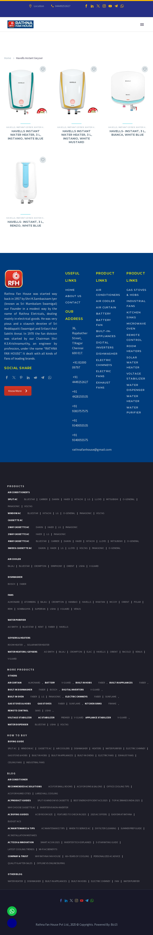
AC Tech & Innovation (21, 842)
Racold (126, 651)
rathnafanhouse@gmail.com (92, 449)
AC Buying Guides (18, 814)
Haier (67, 499)
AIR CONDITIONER (17, 779)
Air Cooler (105, 301)
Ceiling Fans (15, 762)
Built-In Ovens (85, 755)
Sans (37, 710)
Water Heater (42, 127)
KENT (41, 626)
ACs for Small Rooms (60, 786)
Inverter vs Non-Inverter (54, 807)
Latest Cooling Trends (21, 849)
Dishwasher (107, 353)
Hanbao (72, 601)
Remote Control (18, 710)
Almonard (14, 601)
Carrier (43, 499)
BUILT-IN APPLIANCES (56, 881)
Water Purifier (17, 619)
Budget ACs (14, 821)
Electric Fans (106, 755)
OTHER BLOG (15, 874)
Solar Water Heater (133, 362)
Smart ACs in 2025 (50, 842)
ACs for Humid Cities (19, 793)
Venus (77, 608)
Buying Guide (16, 741)
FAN (117, 881)
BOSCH (53, 689)
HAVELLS (63, 626)
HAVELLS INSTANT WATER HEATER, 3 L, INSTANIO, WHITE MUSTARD (76, 136)
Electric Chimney (135, 748)
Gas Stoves (44, 703)
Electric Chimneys (76, 696)
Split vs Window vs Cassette (53, 800)
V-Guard (94, 565)
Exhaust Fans (125, 755)
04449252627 (62, 6)
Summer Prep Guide (131, 828)
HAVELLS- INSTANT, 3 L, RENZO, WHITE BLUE (26, 223)
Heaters (96, 748)
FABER (51, 626)
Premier (65, 717)
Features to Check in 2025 (71, 814)
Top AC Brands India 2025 (126, 800)
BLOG (11, 773)
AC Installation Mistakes (22, 835)
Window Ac (14, 513)
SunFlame (110, 696)
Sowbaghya (23, 608)
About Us (73, 296)
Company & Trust (18, 856)
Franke (112, 703)
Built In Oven (16, 696)
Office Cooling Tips (118, 786)
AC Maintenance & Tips (21, 828)
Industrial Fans (35, 762)
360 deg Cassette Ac (20, 548)
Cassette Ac (15, 520)
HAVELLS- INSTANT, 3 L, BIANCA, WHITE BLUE (128, 133)
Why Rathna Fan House (48, 856)
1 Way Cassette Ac (18, 527)
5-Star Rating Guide (107, 842)
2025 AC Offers (99, 814)
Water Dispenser (18, 724)
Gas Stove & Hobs (17, 755)
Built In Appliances (120, 682)
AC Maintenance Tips (53, 828)
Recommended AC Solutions (25, 786)
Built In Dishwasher (20, 689)
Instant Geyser (24, 127)
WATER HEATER (15, 881)
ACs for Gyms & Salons (89, 786)
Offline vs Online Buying (51, 863)
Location (38, 6)
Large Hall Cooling (46, 793)
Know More (17, 391)
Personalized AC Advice (107, 856)
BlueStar (29, 499)
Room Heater (15, 644)
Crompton (40, 565)
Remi (10, 608)
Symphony (56, 565)
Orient (70, 565)
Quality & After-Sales (20, 863)
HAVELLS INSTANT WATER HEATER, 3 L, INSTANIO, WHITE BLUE (25, 134)
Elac (89, 651)
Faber (23, 583)
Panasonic (14, 506)
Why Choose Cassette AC (21, 807)
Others (12, 675)
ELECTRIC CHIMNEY (100, 881)
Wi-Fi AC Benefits (48, 849)
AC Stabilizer (46, 717)
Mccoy (113, 601)
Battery (103, 313)
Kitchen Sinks (93, 703)
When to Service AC (79, 828)
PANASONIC (55, 696)
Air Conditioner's (19, 492)
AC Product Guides (19, 800)
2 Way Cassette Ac (18, 534)
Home (7, 58)
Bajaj (11, 565)
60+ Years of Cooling (77, 856)
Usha (82, 565)
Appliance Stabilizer (98, 717)
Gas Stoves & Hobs (19, 703)
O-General (129, 499)
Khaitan (100, 601)
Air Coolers (63, 748)
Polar (137, 601)
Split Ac (12, 499)
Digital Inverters (73, 689)
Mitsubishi (112, 499)
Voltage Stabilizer (19, 717)
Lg (88, 499)
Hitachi (78, 499)
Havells (10, 127)
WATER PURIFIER (131, 881)
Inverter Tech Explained (77, 842)
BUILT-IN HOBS (78, 881)
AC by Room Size (44, 814)
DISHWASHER (34, 881)
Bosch (11, 583)
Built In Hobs (84, 682)
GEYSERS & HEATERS (19, 637)
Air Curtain (106, 307)
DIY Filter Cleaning (105, 828)
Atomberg (30, 601)
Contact (73, 302)
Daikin (55, 499)
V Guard (64, 608)
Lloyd (98, 499)
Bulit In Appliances (62, 755)
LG (42, 696)
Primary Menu (142, 24)
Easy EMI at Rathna (121, 814)
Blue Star (28, 626)
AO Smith (13, 626)
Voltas (28, 506)
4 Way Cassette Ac (18, 541)
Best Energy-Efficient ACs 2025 (90, 800)
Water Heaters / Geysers (22, 651)
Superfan (40, 608)
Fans (10, 594)
